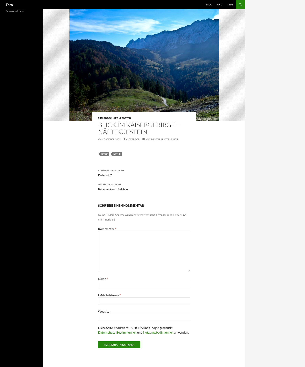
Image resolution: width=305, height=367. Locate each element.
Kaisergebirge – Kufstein (144, 186)
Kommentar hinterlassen (161, 139)
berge (104, 154)
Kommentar (107, 229)
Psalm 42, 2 (144, 172)
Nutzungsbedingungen (158, 332)
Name (103, 279)
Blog (209, 4)
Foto (9, 5)
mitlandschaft (108, 118)
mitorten (125, 118)
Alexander (133, 139)
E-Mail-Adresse (109, 295)
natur (117, 154)
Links (230, 4)
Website (103, 311)
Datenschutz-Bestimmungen (117, 332)
